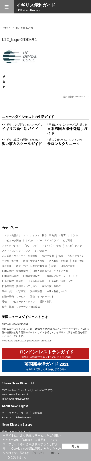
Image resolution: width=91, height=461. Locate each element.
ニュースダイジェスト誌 (15, 413)
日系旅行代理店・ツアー (62, 281)
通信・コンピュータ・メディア (18, 301)
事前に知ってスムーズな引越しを (67, 129)
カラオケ (75, 235)
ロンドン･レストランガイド (46, 354)
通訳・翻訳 (46, 301)
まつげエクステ (74, 245)
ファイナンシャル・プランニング (19, 245)
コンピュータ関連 (11, 240)
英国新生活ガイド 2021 (46, 366)
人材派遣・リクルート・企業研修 (19, 255)
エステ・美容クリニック (15, 235)
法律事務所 (36, 291)
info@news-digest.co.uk (15, 398)
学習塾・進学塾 (10, 260)
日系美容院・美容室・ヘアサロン (19, 286)
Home (5, 28)
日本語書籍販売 (31, 276)
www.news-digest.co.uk (14, 340)
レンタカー (41, 250)
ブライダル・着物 (51, 245)
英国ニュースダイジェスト (16, 431)
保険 (60, 255)
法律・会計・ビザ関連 (14, 291)
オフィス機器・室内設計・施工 (49, 235)
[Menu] (7, 6)
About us (6, 417)
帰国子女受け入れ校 (33, 260)
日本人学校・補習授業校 (15, 271)
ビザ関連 (67, 240)
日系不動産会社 (36, 281)
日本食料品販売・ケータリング (60, 276)
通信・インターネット (42, 296)
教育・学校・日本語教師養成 (31, 266)
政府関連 (6, 266)
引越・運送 (78, 260)
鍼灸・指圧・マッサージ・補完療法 (21, 306)
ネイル (29, 240)
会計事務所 (48, 255)
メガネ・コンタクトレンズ (16, 250)
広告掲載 (37, 413)
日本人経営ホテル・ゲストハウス (50, 271)
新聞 (53, 266)
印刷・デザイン (76, 255)
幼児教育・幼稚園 (58, 260)
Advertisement (23, 417)
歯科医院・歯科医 (51, 286)
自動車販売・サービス (14, 296)
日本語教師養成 (10, 276)
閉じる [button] (75, 446)
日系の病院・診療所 (12, 281)
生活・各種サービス (57, 291)
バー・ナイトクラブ (47, 240)
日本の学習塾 (68, 266)
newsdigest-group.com (40, 340)
